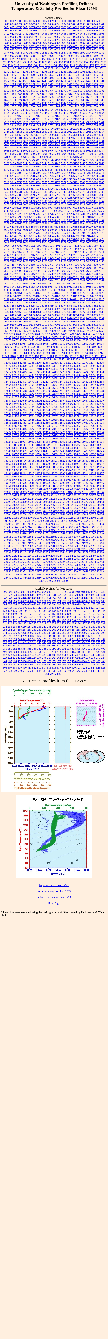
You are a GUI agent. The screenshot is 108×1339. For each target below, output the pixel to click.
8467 (51, 312)
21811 (7, 536)
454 (59, 658)
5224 (57, 175)
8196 (89, 296)
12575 (54, 387)
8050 (19, 286)
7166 (13, 251)
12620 (100, 391)
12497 (46, 384)
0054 (25, 27)
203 (69, 620)
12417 (38, 372)
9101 (32, 321)
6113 (6, 210)
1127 (10, 62)
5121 (6, 160)
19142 (69, 470)
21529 (30, 530)
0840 (25, 49)
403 (15, 651)
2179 (38, 119)
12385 (69, 365)
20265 (69, 498)
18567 (23, 454)
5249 (13, 182)
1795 (6, 112)
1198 (19, 68)
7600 (51, 270)
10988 (54, 343)
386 (34, 648)
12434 (38, 375)
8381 (89, 305)
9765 (43, 334)
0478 (82, 33)
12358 (76, 359)
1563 (82, 87)
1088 (89, 55)
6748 (6, 232)
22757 (38, 565)
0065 (95, 27)
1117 (54, 58)
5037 (38, 144)
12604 (77, 387)
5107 (32, 157)
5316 (25, 188)
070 (39, 601)
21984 (100, 542)
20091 (46, 492)
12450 (92, 375)
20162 (77, 495)
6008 (38, 204)
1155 (91, 62)
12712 (84, 403)
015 (78, 591)
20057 (100, 489)
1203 (50, 68)
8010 (82, 283)
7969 (44, 283)
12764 (15, 413)
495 (54, 664)
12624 (30, 394)
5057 (44, 147)
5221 (38, 175)
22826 (92, 565)
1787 (70, 109)
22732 (77, 561)
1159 (10, 65)
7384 (101, 258)
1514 (63, 84)
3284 (76, 134)
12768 (30, 413)
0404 (51, 30)
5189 (76, 169)
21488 (69, 527)
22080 (69, 546)
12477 (46, 381)
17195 (61, 425)
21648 (69, 530)
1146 (35, 62)
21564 (54, 530)
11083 (15, 353)
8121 (19, 289)
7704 (13, 280)
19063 (46, 466)
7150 (25, 248)
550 (56, 673)
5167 (44, 166)
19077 (92, 466)
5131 (63, 160)
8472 (63, 312)
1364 (6, 81)
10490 (46, 340)
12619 (92, 391)
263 (54, 629)
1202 (44, 68)
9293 (25, 324)
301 (34, 636)
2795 (44, 128)
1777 (6, 109)
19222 (38, 473)
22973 (38, 571)
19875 (54, 485)
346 (44, 642)
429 (39, 655)
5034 (19, 144)
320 (20, 639)
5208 (63, 172)
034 (69, 594)
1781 (32, 109)
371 (64, 645)
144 (93, 610)
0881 (44, 52)
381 (10, 648)
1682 (57, 100)
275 (10, 632)
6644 (76, 229)
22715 (38, 561)
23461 (100, 574)
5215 (6, 175)
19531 (54, 479)
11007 (46, 346)
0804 (95, 43)
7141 (13, 248)
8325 (32, 305)
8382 (95, 305)
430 (44, 655)
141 (78, 610)
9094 (6, 321)
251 (98, 626)
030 (49, 594)
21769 (61, 533)
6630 (95, 226)
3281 (57, 134)
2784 (82, 125)
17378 (69, 429)
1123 (91, 58)
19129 (53, 470)
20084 (38, 492)
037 (83, 594)
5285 (101, 182)
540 (69, 670)
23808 (77, 577)
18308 (23, 448)
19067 (69, 466)
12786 (46, 416)
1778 (13, 109)
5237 (38, 179)
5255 (44, 182)
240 (44, 626)
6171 (38, 210)
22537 (23, 558)
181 (64, 617)
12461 (77, 378)
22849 (23, 568)
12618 (84, 391)
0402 (44, 30)
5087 (19, 153)
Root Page (54, 903)
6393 (76, 223)
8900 (44, 318)
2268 (6, 122)
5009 (70, 138)
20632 (46, 511)
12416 (30, 372)
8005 (63, 283)
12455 (30, 378)
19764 (15, 485)
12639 (46, 397)
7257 (101, 255)
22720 (46, 561)
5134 (82, 160)
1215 (69, 68)
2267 (101, 119)
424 (15, 655)
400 (103, 648)
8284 (13, 305)
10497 (69, 340)
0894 (89, 52)
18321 (38, 448)
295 (5, 636)
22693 (23, 561)
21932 (30, 542)
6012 (57, 204)
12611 (30, 391)
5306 (76, 185)
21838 (61, 536)
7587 (95, 267)
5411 (25, 198)
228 (88, 623)
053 (59, 598)
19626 (23, 482)
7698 (95, 277)
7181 (32, 251)
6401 (6, 226)
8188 (57, 296)
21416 (84, 523)
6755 (51, 232)
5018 (25, 141)
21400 (77, 523)
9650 (89, 327)
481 (88, 661)
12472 (15, 381)
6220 (76, 210)
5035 (25, 144)
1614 (44, 93)
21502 (7, 530)
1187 (103, 65)
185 (83, 617)
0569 (82, 36)
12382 (46, 365)
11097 (99, 353)
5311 (6, 188)
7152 (38, 248)
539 (64, 670)
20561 (7, 508)
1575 (57, 90)
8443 (101, 308)
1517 (82, 84)
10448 (38, 337)
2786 (95, 125)
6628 (82, 226)
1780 (25, 109)
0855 (70, 49)
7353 (70, 258)
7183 (44, 251)
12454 (23, 378)
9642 (70, 327)
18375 (100, 448)
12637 (30, 397)
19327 (100, 473)
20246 (54, 498)
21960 (61, 542)
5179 (19, 169)
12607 (100, 387)
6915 (95, 236)
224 (69, 623)
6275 (44, 213)
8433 (89, 308)
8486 (19, 315)
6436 (19, 226)
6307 (70, 217)
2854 (51, 131)
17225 (69, 425)
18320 (30, 448)
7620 (51, 274)
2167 (70, 115)
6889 (76, 236)
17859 (15, 438)
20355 (61, 501)
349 (59, 642)
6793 (76, 232)
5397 (70, 194)
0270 (32, 30)
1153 (79, 62)
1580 (89, 90)
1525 (25, 87)
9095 (13, 321)
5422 (95, 198)
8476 (76, 312)
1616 (57, 93)
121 (83, 607)
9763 (31, 334)
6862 (95, 232)
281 (39, 632)
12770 (46, 413)
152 (29, 613)
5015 (6, 141)
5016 (13, 141)
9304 (70, 324)
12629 (69, 394)
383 (20, 648)
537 (54, 670)
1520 (101, 84)
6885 (57, 236)
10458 (69, 337)
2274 (44, 122)
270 (88, 629)
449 (34, 658)
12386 (77, 365)
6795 (89, 232)
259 (34, 629)
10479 (23, 340)
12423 (77, 372)
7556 (95, 264)
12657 (84, 400)
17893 (30, 438)
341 (20, 642)
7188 (76, 251)
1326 (63, 74)
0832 (82, 46)
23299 (46, 574)
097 (69, 604)
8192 (70, 296)
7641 (76, 274)
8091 (95, 286)
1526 (32, 87)
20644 (61, 511)
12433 (30, 375)
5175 (95, 166)
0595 (57, 39)
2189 (82, 119)
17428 (15, 432)
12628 (61, 394)
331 (74, 639)
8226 (32, 302)
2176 (25, 119)
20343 (46, 501)
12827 (61, 419)
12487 (15, 384)
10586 (92, 340)
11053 (15, 349)
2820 (32, 131)
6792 (70, 232)
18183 (53, 444)
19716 (69, 482)
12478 (54, 381)
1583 (6, 93)
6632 (6, 229)
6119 (25, 210)
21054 (77, 517)
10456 (61, 337)
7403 (32, 261)
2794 (38, 128)
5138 (6, 163)
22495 (77, 555)
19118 (38, 470)
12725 (38, 406)
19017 (100, 463)
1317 (19, 74)
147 (5, 613)
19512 (46, 479)
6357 (101, 220)
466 (15, 661)
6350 (63, 220)
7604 (70, 270)
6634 (19, 229)
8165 (57, 293)
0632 (63, 39)
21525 (23, 530)
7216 (32, 255)
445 (15, 658)
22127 (15, 549)
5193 (101, 169)
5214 (101, 172)
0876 (19, 52)
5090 (38, 153)
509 (20, 667)
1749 (63, 103)
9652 (95, 327)
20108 (69, 492)
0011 (63, 21)
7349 (57, 258)
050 (44, 598)
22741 (92, 561)
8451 (25, 312)
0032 (63, 24)
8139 (76, 289)
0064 (89, 27)
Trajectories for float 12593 (54, 885)
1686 (82, 100)
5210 (76, 172)
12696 (23, 403)
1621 (82, 93)
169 (5, 617)
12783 (23, 416)
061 (98, 598)
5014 (101, 138)
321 (24, 639)
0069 (19, 30)
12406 (61, 368)
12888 (54, 422)
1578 (76, 90)
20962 (23, 517)
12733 (77, 406)
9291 (19, 324)
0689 (63, 43)
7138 (95, 245)
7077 (51, 242)
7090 (26, 245)
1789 (82, 109)
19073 (84, 466)
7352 (63, 258)
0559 (44, 36)
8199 (6, 299)
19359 (38, 476)
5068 (6, 150)
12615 (61, 391)
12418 (46, 372)
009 (49, 591)
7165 (6, 251)
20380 (92, 501)
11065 (69, 349)
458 (78, 658)
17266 (84, 425)
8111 (6, 289)
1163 (35, 65)
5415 (51, 198)
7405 (38, 261)
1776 (101, 106)
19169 (84, 470)
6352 (70, 220)
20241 (46, 498)
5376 (70, 191)
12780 (100, 413)
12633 (100, 394)
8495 (32, 315)
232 (5, 626)
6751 (25, 232)
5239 (51, 179)
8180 (25, 296)
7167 (19, 251)
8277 (95, 302)
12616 (69, 391)
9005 (51, 318)
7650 (101, 274)
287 (69, 632)
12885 (38, 422)
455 (64, 658)
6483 (25, 226)
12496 (38, 384)
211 (5, 623)
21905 (7, 542)
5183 (44, 169)
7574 (57, 267)
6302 (38, 217)
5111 (51, 157)
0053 (19, 27)
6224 (95, 210)
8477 (82, 312)
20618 (100, 508)
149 (15, 613)
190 (5, 620)
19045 (23, 466)
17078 (100, 422)
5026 (70, 141)
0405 (57, 30)
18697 (23, 457)
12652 (46, 400)
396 (83, 648)
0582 (6, 39)
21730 (38, 533)
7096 (45, 245)
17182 (54, 425)
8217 (13, 302)
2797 (57, 128)
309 (74, 636)
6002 (25, 204)
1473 (95, 81)
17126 (7, 425)
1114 (36, 58)
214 (20, 623)
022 (10, 594)
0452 (25, 33)
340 (15, 642)
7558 (6, 267)
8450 (19, 312)
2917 (101, 131)
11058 (46, 349)
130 (24, 610)
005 (29, 591)
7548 (70, 264)
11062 (53, 349)
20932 (7, 517)
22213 (84, 549)
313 (93, 636)
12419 (54, 372)
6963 (63, 239)
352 (74, 642)
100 (83, 604)
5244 (82, 179)
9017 (63, 318)
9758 (5, 334)
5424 (6, 201)
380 (5, 648)
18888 (30, 463)
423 (10, 655)
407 (34, 651)
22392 (23, 555)
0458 (63, 33)
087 (20, 604)
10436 (101, 334)
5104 (13, 157)
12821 (15, 419)
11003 (38, 346)
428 (34, 655)
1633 (38, 96)
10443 (30, 337)
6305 (57, 217)
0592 (38, 39)
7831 (57, 280)
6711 (82, 229)
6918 (13, 239)
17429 (23, 432)
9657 (6, 330)
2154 (95, 112)
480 (83, 661)
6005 (32, 204)
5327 (95, 188)
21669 (92, 530)
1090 (101, 55)
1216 (76, 68)
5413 (38, 198)
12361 (91, 359)
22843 (15, 568)
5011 (82, 138)
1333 (82, 74)
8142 (82, 289)
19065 (54, 466)
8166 (63, 293)
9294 (32, 324)
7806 (44, 280)
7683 (82, 277)
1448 (44, 81)
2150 (70, 112)
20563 (15, 508)
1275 (25, 71)
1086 (76, 55)
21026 (69, 517)
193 (20, 620)
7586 (89, 267)
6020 (76, 204)
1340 (25, 77)
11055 (31, 349)
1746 (44, 103)
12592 (61, 387)
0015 (89, 21)
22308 (100, 552)
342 (24, 642)
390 (54, 648)
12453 (15, 378)
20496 (30, 504)
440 (93, 655)
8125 (32, 289)
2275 (51, 122)
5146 (57, 163)
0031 (57, 24)
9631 (44, 327)
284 (54, 632)
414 (69, 651)
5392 (51, 194)
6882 (38, 236)
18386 (7, 451)
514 (44, 667)
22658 (7, 561)
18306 (15, 448)
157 (54, 613)
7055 (13, 242)
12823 (30, 419)
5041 (63, 144)
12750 (61, 410)
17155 (30, 425)
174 (29, 617)
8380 (82, 305)
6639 (44, 229)
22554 (38, 558)
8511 (69, 315)
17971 (69, 438)
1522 (13, 87)
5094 (63, 153)
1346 (57, 77)
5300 (38, 185)
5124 (25, 160)
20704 (7, 514)
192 (15, 620)
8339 (38, 305)
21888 (69, 539)
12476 (38, 381)
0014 (82, 21)
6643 (70, 229)
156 (49, 613)
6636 (25, 229)
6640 (51, 229)
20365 (77, 501)
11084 (23, 353)
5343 (51, 191)
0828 (57, 46)
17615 (54, 435)
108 (20, 607)
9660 (19, 330)
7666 (44, 277)
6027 (19, 207)
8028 (101, 283)
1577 (70, 90)
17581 (30, 435)
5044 (70, 144)
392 (64, 648)
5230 (95, 175)
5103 (7, 157)
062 (103, 598)
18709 (30, 457)
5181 (32, 169)
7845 (76, 280)
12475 (30, 381)
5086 (13, 153)
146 (103, 610)
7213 (13, 255)
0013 (76, 21)
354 (83, 642)
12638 (38, 397)
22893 (46, 568)
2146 (44, 112)
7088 (13, 245)
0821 (25, 46)
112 (39, 607)
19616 (15, 482)
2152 (82, 112)
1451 (63, 81)
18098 (100, 441)
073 (54, 601)
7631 (63, 274)
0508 (13, 36)
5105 (20, 157)
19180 (100, 470)
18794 (15, 460)
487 (15, 664)
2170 (89, 115)
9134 (44, 321)
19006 (84, 463)
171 (15, 617)
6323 (101, 217)
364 (29, 645)
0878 (32, 52)
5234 (19, 179)
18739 (61, 457)
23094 (15, 574)
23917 (84, 577)
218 (39, 623)
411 (54, 651)
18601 (46, 454)
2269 (13, 122)
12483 (92, 381)
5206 (51, 172)
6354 (82, 220)
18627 (61, 454)
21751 (46, 533)
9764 (37, 334)
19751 (7, 485)
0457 (57, 33)
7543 (51, 264)
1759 (25, 106)
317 (5, 639)
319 (15, 639)
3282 (63, 134)
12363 (7, 362)
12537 (54, 384)
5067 (101, 147)
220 (49, 623)
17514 (84, 432)
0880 (38, 52)
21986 (7, 546)
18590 (30, 454)
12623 (23, 394)
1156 (97, 62)
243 (59, 626)
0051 (6, 27)
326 (49, 639)
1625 (6, 96)
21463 (30, 527)
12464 (92, 378)
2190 (89, 119)
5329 (6, 191)
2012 (19, 112)
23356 (69, 574)
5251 (25, 182)
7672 (63, 277)
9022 (76, 318)
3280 (51, 134)
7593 (6, 270)
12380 (30, 365)
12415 (23, 372)
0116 (25, 30)
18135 (30, 444)
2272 (32, 122)
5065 (89, 147)
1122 (84, 58)
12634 (7, 397)
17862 (23, 438)
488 (20, 664)
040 (98, 594)
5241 (63, 179)
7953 (25, 283)
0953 (101, 52)
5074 (38, 150)
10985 (30, 343)
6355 (89, 220)
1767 (76, 106)
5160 (101, 163)
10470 (7, 340)
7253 (89, 255)
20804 (30, 514)
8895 (19, 318)
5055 (32, 147)
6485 (38, 226)
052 (54, 598)
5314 (13, 188)
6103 (101, 207)
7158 (76, 248)
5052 (19, 147)
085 (10, 604)
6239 (32, 213)
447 (24, 658)
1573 (44, 90)
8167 (70, 293)
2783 (76, 125)
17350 (61, 429)
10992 (84, 343)
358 (103, 642)
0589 (25, 39)
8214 (95, 299)
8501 (57, 315)
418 (88, 651)
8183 (38, 296)
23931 (92, 577)
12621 (7, 394)
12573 (46, 387)
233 (10, 626)
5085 (6, 153)
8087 (82, 286)
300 (29, 636)
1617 (63, 93)
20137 (38, 495)
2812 (82, 128)
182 (69, 617)
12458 (54, 378)
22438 (38, 555)
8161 (32, 293)
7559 (13, 267)
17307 (7, 429)
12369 (54, 362)
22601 (77, 558)
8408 (76, 308)
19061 (38, 466)
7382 (95, 258)
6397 (95, 223)
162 (78, 613)
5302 (51, 185)
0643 (95, 39)
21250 (53, 520)
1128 (16, 62)
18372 (92, 448)
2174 (13, 119)
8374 (63, 305)
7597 (32, 270)
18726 (46, 457)
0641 (82, 39)
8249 (63, 302)
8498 (44, 315)
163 (83, 613)
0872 (95, 49)
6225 (101, 210)
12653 (54, 400)
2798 (63, 128)
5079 (70, 150)
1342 (38, 77)
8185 (51, 296)
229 (93, 623)
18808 (30, 460)
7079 (63, 242)
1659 (70, 96)
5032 (6, 144)
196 (34, 620)
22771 (54, 565)
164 (88, 613)
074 (59, 601)
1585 (19, 93)
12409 (84, 368)
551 (61, 673)
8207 (51, 299)
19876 (61, 485)
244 (64, 626)
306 (59, 636)
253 (5, 629)
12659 (100, 400)
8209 (63, 299)
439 (88, 655)
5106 (26, 157)
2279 (76, 122)
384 (24, 648)
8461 (38, 312)
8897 (25, 318)
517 (59, 667)
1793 (101, 109)
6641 (57, 229)
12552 (23, 387)
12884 (30, 422)
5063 (76, 147)
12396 (15, 368)
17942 (61, 438)
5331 (19, 191)
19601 (92, 479)
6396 (89, 223)
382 (15, 648)
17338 (46, 429)
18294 (100, 444)
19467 (30, 479)
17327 (30, 429)
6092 (38, 207)
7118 (82, 245)
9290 (13, 324)
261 (44, 629)
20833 (46, 514)
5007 (57, 138)
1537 (63, 87)
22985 (54, 571)
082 (98, 601)
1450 (57, 81)
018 (93, 591)
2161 (32, 115)
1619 (76, 93)
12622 (15, 394)
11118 (23, 359)
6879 (25, 236)
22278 (77, 552)
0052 (13, 27)
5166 (38, 166)
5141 (25, 163)
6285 (6, 217)
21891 (84, 539)
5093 (57, 153)
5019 (32, 141)
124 (98, 607)
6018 (63, 204)
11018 (84, 346)
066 (20, 601)
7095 (38, 245)
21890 (77, 539)
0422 (6, 33)
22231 (7, 552)
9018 (70, 318)
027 (34, 594)
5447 (70, 201)
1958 (13, 112)
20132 (7, 495)
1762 (44, 106)
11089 (46, 353)
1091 (4, 58)
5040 (57, 144)
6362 (32, 223)
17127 (15, 425)
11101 (28, 356)
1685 (76, 100)
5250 (19, 182)
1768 (82, 106)
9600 (25, 327)
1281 (63, 71)
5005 (44, 138)
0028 (38, 24)
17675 (69, 435)
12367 (38, 362)
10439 (15, 337)
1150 (60, 62)
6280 (76, 213)
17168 (38, 425)
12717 (7, 406)
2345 (25, 125)
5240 (57, 179)
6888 (70, 236)
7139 (101, 245)
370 (59, 645)
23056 (92, 571)
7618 (38, 274)
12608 (7, 391)
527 (5, 670)
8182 (32, 296)
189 (103, 617)
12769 (38, 413)
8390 (19, 308)
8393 (38, 308)
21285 (76, 520)
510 (24, 667)
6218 (63, 210)
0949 (95, 52)
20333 (30, 501)
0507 (6, 36)
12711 (77, 403)
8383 (101, 305)
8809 (95, 315)
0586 (19, 39)
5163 (19, 166)
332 (78, 639)
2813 (89, 128)
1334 (89, 74)
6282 (89, 213)
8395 (51, 308)
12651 (38, 400)
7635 (70, 274)
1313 (95, 71)
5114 (69, 157)
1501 (101, 81)
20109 (77, 492)
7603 (63, 270)
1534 (44, 87)
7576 (63, 267)
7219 (38, 255)
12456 (38, 378)
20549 (100, 504)
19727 (84, 482)
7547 (63, 264)
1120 (72, 58)
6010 (44, 204)
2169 (82, 115)
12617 (77, 391)
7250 (70, 255)
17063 (84, 422)
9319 (19, 327)
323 (34, 639)
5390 (38, 194)
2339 (89, 122)
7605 (76, 270)
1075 (44, 55)
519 (69, 667)
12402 (46, 368)
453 (54, 658)
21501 (100, 527)
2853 (44, 131)
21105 (92, 517)
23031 (69, 571)
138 (64, 610)
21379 (61, 523)
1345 (51, 77)
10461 (84, 337)
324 (39, 639)
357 (98, 642)
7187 (70, 251)
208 (93, 620)
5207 (57, 172)
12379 (23, 365)
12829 (77, 419)
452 (49, 658)
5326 (89, 188)
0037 (89, 24)
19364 (46, 476)
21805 (92, 533)
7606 (82, 270)
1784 (51, 109)
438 (83, 655)
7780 (25, 280)
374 (78, 645)
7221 (51, 255)
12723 (23, 406)
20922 (92, 514)
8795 (89, 315)
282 (44, 632)
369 (54, 645)
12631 (84, 394)
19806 (23, 485)
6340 (57, 220)
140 (74, 610)
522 (83, 667)
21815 (15, 536)
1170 (79, 65)
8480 (89, 312)
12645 (92, 397)
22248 (38, 552)
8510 (63, 315)
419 (93, 651)
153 (34, 613)
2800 (76, 128)
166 (98, 613)
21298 (7, 523)
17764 (100, 435)
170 (10, 617)
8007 (70, 283)
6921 (32, 239)
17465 (46, 432)
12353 (68, 359)
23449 (92, 574)
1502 (6, 84)
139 (69, 610)
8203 (25, 299)
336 (98, 639)
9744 (63, 330)
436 (74, 655)
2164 (51, 115)
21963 (69, 542)
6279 (70, 213)
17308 (15, 429)
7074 (44, 242)
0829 (63, 46)
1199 (25, 68)
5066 (95, 147)
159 (64, 613)
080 (88, 601)
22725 (69, 561)
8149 (13, 293)
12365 (23, 362)
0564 (51, 36)
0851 (44, 49)
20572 (23, 508)
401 (5, 651)
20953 (15, 517)
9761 (18, 334)
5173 (82, 166)
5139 (13, 163)
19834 (30, 485)
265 (64, 629)
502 (88, 664)
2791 (25, 128)
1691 (6, 103)
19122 (46, 470)
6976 (101, 239)
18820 (46, 460)
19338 (7, 476)
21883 (61, 539)
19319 (92, 473)
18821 (54, 460)
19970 (100, 485)
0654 (51, 43)
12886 (46, 422)
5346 (63, 191)
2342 (6, 125)
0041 (101, 24)
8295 (19, 305)
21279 (69, 520)
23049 (84, 571)
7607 (89, 270)
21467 (38, 527)
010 (54, 591)
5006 (51, 138)
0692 (82, 43)
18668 (100, 454)
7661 (25, 277)
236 (24, 626)
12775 (69, 413)
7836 (63, 280)
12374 (92, 362)
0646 (13, 43)
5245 (89, 179)
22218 (92, 549)
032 (59, 594)
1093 (17, 58)
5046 (82, 144)
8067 (51, 286)
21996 (15, 546)
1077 (57, 55)
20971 (38, 517)
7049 (6, 242)
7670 (57, 277)
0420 (95, 30)
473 (49, 661)
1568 (13, 90)
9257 (63, 321)
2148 (57, 112)
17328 (38, 429)
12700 (30, 403)
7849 (82, 280)
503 (93, 664)
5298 (25, 185)
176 (39, 617)
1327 (70, 74)
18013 (92, 438)
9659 (13, 330)
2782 (70, 125)
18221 (61, 444)
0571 (95, 36)
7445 (89, 261)
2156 (6, 115)
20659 (69, 511)
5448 (76, 201)
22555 (46, 558)
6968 (76, 239)
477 (69, 661)
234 (15, 626)
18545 (100, 451)
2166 (63, 115)
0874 (6, 52)
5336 (44, 191)
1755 (101, 103)
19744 (92, 482)
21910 (15, 542)
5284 (95, 182)
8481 (95, 312)
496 (59, 664)
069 (34, 601)
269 (83, 629)
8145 (101, 289)
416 (78, 651)
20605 (92, 508)
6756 (57, 232)
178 (49, 617)
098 (74, 604)
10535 (84, 340)
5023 (51, 141)
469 (29, 661)
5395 (57, 194)
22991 (61, 571)
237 (29, 626)
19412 (92, 476)
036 (78, 594)
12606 (92, 387)
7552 (82, 264)
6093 (44, 207)
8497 (38, 315)
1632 (32, 96)
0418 (82, 30)
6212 (57, 210)
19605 (100, 479)
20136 (30, 495)
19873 (46, 485)
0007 (44, 21)
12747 (38, 410)
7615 (32, 274)
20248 (61, 498)
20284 (100, 498)
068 (29, 601)
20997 (61, 517)
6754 (44, 232)
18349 (69, 448)
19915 (77, 485)
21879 (46, 539)
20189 (7, 498)
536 (49, 670)
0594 (51, 39)
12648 (15, 400)
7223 (63, 255)
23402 (84, 574)
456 (69, 658)
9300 (44, 324)
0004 (25, 21)
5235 (25, 179)
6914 (89, 236)
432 (54, 655)
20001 (38, 489)
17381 (77, 429)
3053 (6, 134)
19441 (7, 479)
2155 (101, 112)
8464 (44, 312)
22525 (15, 558)
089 (29, 604)
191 (10, 620)
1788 (76, 109)
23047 (77, 571)
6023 (95, 204)
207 (88, 620)
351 (69, 642)
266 (69, 629)
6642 (63, 229)
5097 (76, 153)
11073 (84, 349)
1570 (25, 90)
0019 (6, 24)
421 (103, 651)
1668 (82, 96)
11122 (38, 359)
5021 (44, 141)
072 (49, 601)
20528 (61, 504)
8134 (63, 289)
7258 (6, 258)
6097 (70, 207)
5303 (57, 185)
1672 (6, 100)
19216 (30, 473)
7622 (57, 274)
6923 (44, 239)
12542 (77, 384)
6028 (25, 207)
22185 (46, 549)
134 (44, 610)
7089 (19, 245)
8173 (89, 293)
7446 (95, 261)
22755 (30, 565)
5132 (70, 160)
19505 (38, 479)
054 (64, 598)
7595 (19, 270)
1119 (66, 58)
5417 (63, 198)
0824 (44, 46)
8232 (38, 302)
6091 (32, 207)
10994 (92, 343)
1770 (95, 106)
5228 (82, 175)
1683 (63, 100)
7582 (76, 267)
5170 (63, 166)
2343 (13, 125)
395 (78, 648)
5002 (25, 138)
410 (49, 651)
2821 (38, 131)
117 (64, 607)
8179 (19, 296)
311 (83, 636)
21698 (23, 533)
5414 (44, 198)
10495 (61, 340)
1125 (103, 58)
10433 (78, 334)
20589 (54, 508)
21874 (30, 539)
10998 (23, 346)
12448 (77, 375)
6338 (44, 220)
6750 (19, 232)
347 (49, 642)
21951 (54, 542)
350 (64, 642)
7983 (51, 283)
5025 (63, 141)
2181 (51, 119)
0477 (76, 33)
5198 (32, 172)
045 (20, 598)
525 (98, 667)
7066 (25, 242)
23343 (61, 574)
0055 (32, 27)
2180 (44, 119)
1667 (76, 96)
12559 (38, 387)
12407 (69, 368)
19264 (46, 473)
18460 (61, 451)
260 (39, 629)
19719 (77, 482)
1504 (19, 84)
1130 (29, 62)
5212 (89, 172)
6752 (32, 232)
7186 (63, 251)
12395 (7, 368)
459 (83, 658)
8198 (101, 296)
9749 (70, 330)
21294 (100, 520)
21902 (100, 539)
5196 (19, 172)
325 (44, 639)
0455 (44, 33)
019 (98, 591)
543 (83, 670)
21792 (77, 533)
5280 (70, 182)
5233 (13, 179)
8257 (89, 302)
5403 (6, 198)
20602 (77, 508)
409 (44, 651)
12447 (69, 375)
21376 (54, 523)
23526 (15, 577)
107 (15, 607)
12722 (15, 406)
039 (93, 594)
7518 (32, 264)
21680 (15, 533)
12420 (61, 372)
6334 (19, 220)
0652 (44, 43)
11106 (65, 356)
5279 (63, 182)
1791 (95, 109)
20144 (54, 495)
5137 (101, 160)
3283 (70, 134)
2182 (57, 119)
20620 (15, 511)
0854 (63, 49)
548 (47, 673)
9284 (6, 324)
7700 (6, 280)
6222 (82, 210)
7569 (44, 267)
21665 (84, 530)
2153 (89, 112)
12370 (61, 362)
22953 (92, 568)
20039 (61, 489)
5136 (95, 160)
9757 (101, 330)
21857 (100, 536)
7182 (38, 251)
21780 (69, 533)
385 (29, 648)
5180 (25, 169)
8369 (51, 305)
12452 (7, 378)
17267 (92, 425)
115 (54, 607)
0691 (76, 43)
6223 (88, 210)
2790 (19, 128)
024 (20, 594)
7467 (6, 264)
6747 (101, 229)
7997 (57, 283)
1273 (13, 71)
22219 (100, 549)
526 (103, 667)
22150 (23, 549)
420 (98, 651)
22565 (54, 558)
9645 (76, 327)
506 (5, 667)
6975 (95, 239)
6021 (82, 204)
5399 (82, 194)
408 (39, 651)
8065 (38, 286)
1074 (38, 55)
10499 (77, 340)
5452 (101, 201)
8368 (44, 305)
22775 (61, 565)
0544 (38, 36)
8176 (6, 296)
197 (39, 620)
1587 (32, 93)
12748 (46, 410)
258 (29, 629)
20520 (38, 504)
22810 (84, 565)
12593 (69, 387)
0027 (32, 24)
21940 (46, 542)
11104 (50, 356)
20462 (7, 504)
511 (29, 667)
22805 (77, 565)
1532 (38, 87)
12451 (100, 375)
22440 (46, 555)
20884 (69, 514)
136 (54, 610)
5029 (89, 141)
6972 (89, 239)
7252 (82, 255)
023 (15, 594)
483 (98, 661)
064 (10, 601)
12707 (54, 403)
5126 (38, 160)
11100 (20, 356)
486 (10, 664)
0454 (38, 33)
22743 (100, 561)
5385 (13, 194)
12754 (84, 410)
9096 (19, 321)
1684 (70, 100)
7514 (25, 264)
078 (78, 601)
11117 (15, 359)
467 (20, 661)
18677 (7, 457)
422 (5, 655)
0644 (101, 39)
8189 (63, 296)
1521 (6, 87)
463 (103, 658)
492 (39, 664)
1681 (51, 100)
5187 (63, 169)
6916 (101, 236)
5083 (95, 150)
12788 (61, 416)
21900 (92, 539)
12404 (54, 368)
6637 (32, 229)
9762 (24, 334)
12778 (84, 413)
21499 (92, 527)
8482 (101, 312)
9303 (63, 324)
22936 (84, 568)
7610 (101, 270)
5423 (101, 198)
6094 (51, 207)
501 (83, 664)
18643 (77, 454)
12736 (92, 406)
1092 (11, 58)
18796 (23, 460)
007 (39, 591)
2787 (101, 125)
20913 (84, 514)
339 (10, 642)
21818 (23, 536)
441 (98, 655)
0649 (25, 43)
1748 (57, 103)
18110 (15, 444)
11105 (58, 356)
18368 (84, 448)
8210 (70, 299)
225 (74, 623)
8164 (51, 293)
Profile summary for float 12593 (54, 891)
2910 (57, 131)
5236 (32, 179)
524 (93, 667)
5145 (51, 163)
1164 (41, 65)
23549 (23, 577)
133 (39, 610)
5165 (32, 166)
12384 (61, 365)
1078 (63, 55)
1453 (76, 81)
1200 (32, 68)
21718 (30, 533)
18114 (23, 444)
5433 (32, 201)
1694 (25, 103)
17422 (7, 432)
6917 (6, 239)
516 (54, 667)
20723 (15, 514)
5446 (63, 201)
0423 (13, 33)
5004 (38, 138)
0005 (32, 21)
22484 (69, 555)
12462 (84, 378)
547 (103, 670)
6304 (51, 217)
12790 (69, 416)
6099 (82, 207)
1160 (16, 65)
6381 (44, 223)
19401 (77, 476)
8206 (44, 299)
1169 (72, 65)
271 (93, 629)
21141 (15, 520)
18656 (92, 454)
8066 (44, 286)
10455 (54, 337)
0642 (89, 39)
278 (24, 632)
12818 (92, 416)
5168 (51, 166)
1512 (51, 84)
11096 (92, 353)
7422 (63, 261)
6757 (63, 232)
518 (64, 667)
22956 (100, 568)
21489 (77, 527)
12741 (7, 410)
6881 (32, 236)
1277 (38, 71)
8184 (44, 296)
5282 (82, 182)
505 (103, 664)
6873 (6, 236)
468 (24, 661)
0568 (76, 36)
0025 (25, 24)
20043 (77, 489)
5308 (89, 185)
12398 (23, 368)
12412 (7, 372)
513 (39, 667)
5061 (63, 147)
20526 (46, 504)
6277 (57, 213)
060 (93, 598)
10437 (7, 337)
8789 (82, 315)
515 (49, 667)
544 (88, 670)
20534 (77, 504)
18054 (38, 441)
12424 (84, 372)
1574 (51, 90)
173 (24, 617)
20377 (84, 501)
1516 (76, 84)
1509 (32, 84)
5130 (57, 160)
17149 (23, 425)
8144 (95, 289)
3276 (25, 134)
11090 (53, 353)
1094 (23, 58)
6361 (25, 223)
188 (98, 617)
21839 (69, 536)
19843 (38, 485)
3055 (19, 134)
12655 (69, 400)
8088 (89, 286)
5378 (82, 191)
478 (74, 661)
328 (59, 639)
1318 (25, 74)
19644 (38, 482)
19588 (77, 479)
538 (59, 670)
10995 (100, 343)
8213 (89, 299)
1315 (6, 74)
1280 (57, 71)
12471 (7, 381)
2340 (95, 122)
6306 (63, 217)
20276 (92, 498)
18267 (84, 444)
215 (24, 623)
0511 (32, 36)
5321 (57, 188)
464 (5, 661)
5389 (32, 194)
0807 (6, 46)
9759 (12, 334)
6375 (38, 223)
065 (15, 601)
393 (69, 648)
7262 (25, 258)
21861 (7, 539)
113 (44, 607)
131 (29, 610)
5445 (57, 201)
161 (74, 613)
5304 (63, 185)
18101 (7, 444)
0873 (101, 49)
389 (49, 648)
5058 (51, 147)
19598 (84, 479)
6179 (50, 210)
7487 (13, 264)
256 (20, 629)
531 (24, 670)
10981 (100, 340)
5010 (76, 138)
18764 (92, 457)
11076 (99, 349)
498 (69, 664)
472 (44, 661)
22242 (23, 552)
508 (15, 667)
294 (103, 632)
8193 (76, 296)
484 (103, 661)
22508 (100, 555)
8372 (57, 305)
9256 (57, 321)
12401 (38, 368)
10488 (38, 340)
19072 (77, 466)
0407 (70, 30)
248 (83, 626)
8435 (95, 308)
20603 (84, 508)
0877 (25, 52)
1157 (103, 62)
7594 (13, 270)
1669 (89, 96)
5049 (101, 144)
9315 (6, 327)
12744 (23, 410)
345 (39, 642)
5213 (95, 172)
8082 (70, 286)
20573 (30, 508)
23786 (69, 577)
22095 (92, 546)
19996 (30, 489)
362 (20, 645)
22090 (84, 546)
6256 (38, 213)
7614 (25, 274)
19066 (61, 466)
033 (64, 594)
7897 (6, 283)
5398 (76, 194)
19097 (15, 470)
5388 (25, 194)
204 (74, 620)
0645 (6, 43)
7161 (95, 248)
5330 (13, 191)
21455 (23, 527)
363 (24, 645)
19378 (54, 476)
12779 (92, 413)
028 (39, 594)
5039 (51, 144)
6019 (70, 204)
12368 (46, 362)
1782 (38, 109)
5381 (95, 191)
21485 (61, 527)
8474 (70, 312)
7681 (76, 277)
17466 (54, 432)
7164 (101, 248)
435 (69, 655)
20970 (31, 517)
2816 (6, 131)
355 (88, 642)
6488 (51, 226)
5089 (32, 153)
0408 (76, 30)
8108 (101, 286)
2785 (89, 125)
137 (59, 610)
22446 (54, 555)
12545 (92, 384)
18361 (77, 448)
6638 (38, 229)
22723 (54, 561)
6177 (44, 210)
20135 (23, 495)
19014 (92, 463)
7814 (51, 280)
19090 (7, 470)
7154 (51, 248)
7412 (51, 261)
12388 (84, 365)
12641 (61, 397)
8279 (101, 302)
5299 (32, 185)
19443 (15, 479)
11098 (5, 356)
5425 (13, 201)
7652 (6, 277)
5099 (82, 153)
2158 (19, 115)
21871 (23, 539)
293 (98, 632)
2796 (51, 128)
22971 (23, 571)
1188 (6, 68)
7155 (57, 248)
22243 (30, 552)
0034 (76, 24)
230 (98, 623)
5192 (95, 169)
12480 (69, 381)
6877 (19, 236)
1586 (25, 93)
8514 (76, 315)
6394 (82, 223)
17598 (38, 435)
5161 (6, 166)
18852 (92, 460)
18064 (46, 441)
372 (69, 645)
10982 (7, 343)
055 (69, 598)
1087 (82, 55)
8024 (95, 283)
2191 (95, 119)
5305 (70, 185)
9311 (88, 324)
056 (74, 598)
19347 (23, 476)
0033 (70, 24)
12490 (23, 384)
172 (20, 617)
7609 (95, 270)
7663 (32, 277)
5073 (32, 150)
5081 (82, 150)
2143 (25, 112)
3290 (13, 138)
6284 (101, 213)
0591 (32, 39)
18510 (92, 451)
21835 (54, 536)
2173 (6, 119)
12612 (38, 391)
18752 (69, 457)
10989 (61, 343)
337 (103, 639)
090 (34, 604)
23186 (38, 574)
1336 (101, 74)
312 (88, 636)
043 (10, 598)
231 (103, 623)
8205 (38, 299)
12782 (15, 416)
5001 (19, 138)
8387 (13, 308)
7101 (51, 245)
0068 (13, 30)
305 (54, 636)
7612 (13, 274)
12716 (100, 403)
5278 (57, 182)
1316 (13, 74)
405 (24, 651)
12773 (54, 413)
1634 (44, 96)
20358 (69, 501)
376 (88, 645)
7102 (57, 245)
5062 (70, 147)
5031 (101, 141)
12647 (7, 400)
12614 (54, 391)
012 (64, 591)
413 (64, 651)
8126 (38, 289)
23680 (54, 577)
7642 (82, 274)
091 (39, 604)
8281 (6, 305)
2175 (19, 119)
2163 (44, 115)
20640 (54, 511)
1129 (23, 62)
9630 (38, 327)
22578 (61, 558)
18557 (15, 454)
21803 (84, 533)
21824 (30, 536)
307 (64, 636)
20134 (15, 495)
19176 (92, 470)
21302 (15, 523)
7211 (101, 251)
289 (78, 632)
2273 (38, 122)
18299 (7, 448)
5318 (38, 188)
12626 (46, 394)
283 (49, 632)
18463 (69, 451)
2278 (70, 122)
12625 (38, 394)
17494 (77, 432)
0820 (19, 46)
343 (29, 642)
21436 (7, 527)
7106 (63, 245)
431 (49, 655)
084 (5, 604)
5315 (19, 188)
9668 (38, 330)
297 (15, 636)
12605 (84, 387)
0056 (38, 27)
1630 (19, 96)
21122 (7, 520)
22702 (30, 561)
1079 (70, 55)
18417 (38, 451)
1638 (63, 96)
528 (10, 670)
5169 (57, 166)
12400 (30, 368)
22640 (92, 558)
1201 (38, 68)
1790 (89, 109)
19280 (54, 473)
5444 (51, 201)
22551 (30, 558)
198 (44, 620)
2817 (13, 131)
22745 (7, 565)
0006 (38, 21)
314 (98, 636)
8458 (32, 312)
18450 (54, 451)
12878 (84, 419)
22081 (77, 546)
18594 (38, 454)
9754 (89, 330)
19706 (61, 482)
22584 (69, 558)
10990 (69, 343)
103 (98, 604)
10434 (86, 334)
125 (102, 607)
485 (5, 664)
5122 (13, 160)
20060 (15, 492)
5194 (6, 172)
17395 (92, 429)
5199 (38, 172)
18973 (69, 463)
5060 (57, 147)
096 (64, 604)
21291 (92, 520)
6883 (44, 236)
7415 (57, 261)
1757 (13, 106)
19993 (23, 489)
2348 (44, 125)
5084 (101, 150)
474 (54, 661)
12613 (46, 391)
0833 (89, 46)
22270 (69, 552)
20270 (77, 498)
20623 (23, 511)
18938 (61, 463)
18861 (100, 460)
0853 (57, 49)
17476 (69, 432)
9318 (13, 327)
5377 (76, 191)
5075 (44, 150)
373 (74, 645)
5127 (44, 160)
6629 (89, 226)
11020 (99, 346)
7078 (57, 242)
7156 (63, 248)
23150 (30, 574)
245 (69, 626)
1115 (42, 58)
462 (98, 658)
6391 (63, 223)
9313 (101, 324)
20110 (85, 492)
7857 (95, 280)
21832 (46, 536)
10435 (93, 334)
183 (74, 617)
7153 (44, 248)
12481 (77, 381)
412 (59, 651)
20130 (100, 492)
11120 (30, 359)
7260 (13, 258)
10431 (70, 334)
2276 (57, 122)
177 (44, 617)
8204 (32, 299)
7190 (89, 251)
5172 (76, 166)
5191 (89, 169)
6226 (6, 213)
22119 (7, 549)
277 (20, 632)
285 (59, 632)
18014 (100, 438)
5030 (95, 141)
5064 (82, 147)
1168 (66, 65)
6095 (57, 207)
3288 (101, 134)
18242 (76, 444)
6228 (19, 213)
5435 (44, 201)
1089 (95, 55)
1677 (32, 100)
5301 (44, 185)
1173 (97, 65)
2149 (63, 112)
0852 (51, 49)
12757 (100, 410)
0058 (51, 27)
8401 (63, 308)
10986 (38, 343)
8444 (6, 312)
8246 (57, 302)
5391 (44, 194)
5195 (13, 172)
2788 (6, 128)
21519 (15, 530)
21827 (38, 536)
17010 (77, 422)
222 (59, 623)
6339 (51, 220)
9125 (38, 321)
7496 (19, 264)
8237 (44, 302)
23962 (50, 580)
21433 (100, 523)
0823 (38, 46)
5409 (13, 198)
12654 (61, 400)
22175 (38, 549)
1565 (95, 87)
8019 (89, 283)
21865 (15, 539)
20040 (69, 489)
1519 (95, 84)
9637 (63, 327)
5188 (70, 169)
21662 (77, 530)
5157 (82, 163)
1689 (101, 100)
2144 (32, 112)
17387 (84, 429)
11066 (76, 349)
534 (39, 670)
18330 (54, 448)
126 (5, 610)
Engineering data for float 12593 (54, 897)
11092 (69, 353)
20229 (38, 498)
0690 (70, 43)
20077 (31, 492)
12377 (7, 365)
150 (20, 613)
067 (24, 601)
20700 (100, 511)
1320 (32, 74)
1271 (101, 68)
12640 (54, 397)
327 (54, 639)
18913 (38, 463)
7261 (19, 258)
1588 (38, 93)
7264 (38, 258)
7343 (44, 258)
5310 (101, 185)
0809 (13, 46)
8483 (6, 315)
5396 (63, 194)
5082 (89, 150)
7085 (101, 242)
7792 (38, 280)
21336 (30, 523)
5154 (63, 163)
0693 (89, 43)
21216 (46, 520)
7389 (6, 261)
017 (88, 591)
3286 (89, 134)
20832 (38, 514)
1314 (101, 71)
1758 (19, 106)
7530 (38, 264)
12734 (84, 406)
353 (78, 642)
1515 (70, 84)
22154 (30, 549)
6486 (44, 226)
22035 (30, 546)
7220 (44, 255)
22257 (54, 552)
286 (64, 632)
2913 (76, 131)
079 (83, 601)
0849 (38, 49)
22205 (69, 549)
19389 (61, 476)
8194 (82, 296)
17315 (23, 429)
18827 (69, 460)
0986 (25, 55)
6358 (6, 223)
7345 (51, 258)
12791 (77, 416)
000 (5, 591)
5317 (32, 188)
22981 (46, 571)
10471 (15, 340)
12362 (99, 359)
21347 (38, 523)
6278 (63, 213)
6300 (25, 217)
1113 (29, 58)
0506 (101, 33)
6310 (89, 217)
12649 (23, 400)
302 (39, 636)
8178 (13, 296)
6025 (6, 207)
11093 (76, 353)
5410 (19, 198)
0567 (70, 36)
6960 (57, 239)
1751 (76, 103)
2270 (19, 122)
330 (69, 639)
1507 (25, 84)
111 (35, 607)
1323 (51, 74)
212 (10, 623)
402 (10, 651)
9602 (32, 327)
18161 (38, 444)
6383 (57, 223)
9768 (56, 334)
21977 (92, 542)
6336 (32, 220)
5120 (101, 157)
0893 (82, 52)
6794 (82, 232)
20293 (7, 501)
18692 (15, 457)
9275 (101, 321)
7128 (88, 245)
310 (78, 636)
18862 (7, 463)
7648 (95, 274)
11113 (8, 359)
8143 (88, 289)
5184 (51, 169)
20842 (54, 514)
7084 (95, 242)
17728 (92, 435)
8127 (44, 289)
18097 (92, 441)
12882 (15, 422)
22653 (100, 558)
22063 (61, 546)
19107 (23, 470)
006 (34, 591)
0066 (101, 27)
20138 (46, 495)
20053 (92, 489)
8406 (70, 308)
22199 (61, 549)
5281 (76, 182)
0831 (76, 46)
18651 (84, 454)
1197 (13, 68)
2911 (63, 131)
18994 (77, 463)
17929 (54, 438)
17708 (77, 435)
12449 (84, 375)
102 (93, 604)
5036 (32, 144)
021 (5, 594)
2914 (82, 131)
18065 (54, 441)
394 (74, 648)
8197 (95, 296)
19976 (7, 489)
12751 (69, 410)
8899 (38, 318)
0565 (57, 36)
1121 (78, 58)
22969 (15, 571)
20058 (7, 492)
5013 (95, 138)
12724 (30, 406)
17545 (7, 435)
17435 (30, 432)
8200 (13, 299)
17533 (92, 432)
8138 (69, 289)
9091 (95, 318)
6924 (51, 239)
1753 (89, 103)
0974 (6, 55)
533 (34, 670)
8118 (13, 289)
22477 (61, 555)
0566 (63, 36)
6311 (95, 217)
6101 (89, 207)
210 (103, 620)
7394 (13, 261)
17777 (7, 438)
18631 (69, 454)
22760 (46, 565)
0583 (13, 39)
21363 (46, 523)
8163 (44, 293)
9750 (76, 330)
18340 (61, 448)
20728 (23, 514)
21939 (38, 542)
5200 (44, 172)
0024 (19, 24)
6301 (32, 217)
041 (103, 594)
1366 (19, 81)
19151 (76, 470)
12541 (69, 384)
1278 (44, 71)
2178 (32, 119)
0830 (70, 46)
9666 (32, 330)
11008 (54, 346)
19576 (61, 479)
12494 (30, 384)
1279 (51, 71)
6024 (101, 204)
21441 (15, 527)
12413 (15, 372)
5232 (6, 179)
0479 (89, 33)
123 (93, 607)
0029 (44, 24)
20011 (53, 489)
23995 (65, 580)
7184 (51, 251)
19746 (100, 482)
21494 (84, 527)
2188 (76, 119)
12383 (54, 365)
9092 (101, 318)
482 (93, 661)
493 (44, 664)
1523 (19, 87)
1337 (6, 77)
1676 (25, 100)
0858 (89, 49)
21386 (69, 523)
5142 (32, 163)
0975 (13, 55)
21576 (61, 530)
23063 (100, 571)
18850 (84, 460)
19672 (46, 482)
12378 (15, 365)
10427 (63, 334)
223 (64, 623)
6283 (95, 213)
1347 (63, 77)
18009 (84, 438)
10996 (8, 346)
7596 (25, 270)
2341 (101, 122)
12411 (100, 368)
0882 (51, 52)
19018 (7, 466)
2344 (19, 125)
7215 (25, 255)
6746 (95, 229)
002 (15, 591)
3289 (6, 138)
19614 (7, 482)
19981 (15, 489)
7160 (89, 248)
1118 (60, 58)
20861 (61, 514)
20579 (38, 508)
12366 (30, 362)
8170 (76, 293)
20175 (92, 495)
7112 (76, 245)
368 (49, 645)
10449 (46, 337)
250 (93, 626)
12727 (46, 406)
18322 (46, 448)
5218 (25, 175)
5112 (57, 157)
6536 (57, 226)
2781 (63, 125)
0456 (51, 33)
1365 (13, 81)
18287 (92, 444)
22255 (46, 552)
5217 (19, 175)
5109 (45, 157)
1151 (66, 62)
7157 (70, 248)
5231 (101, 175)
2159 (25, 115)
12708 (61, 403)
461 (93, 658)
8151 (19, 293)
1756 (6, 106)
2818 (19, 131)
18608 (54, 454)
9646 (82, 327)
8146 (6, 293)
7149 (19, 248)
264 (59, 629)
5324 (76, 188)
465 (10, 661)
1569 (19, 90)
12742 (15, 410)
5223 (51, 175)
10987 (46, 343)
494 (49, 664)
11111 (95, 356)
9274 (95, 321)
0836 (6, 49)
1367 (25, 81)
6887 (63, 236)
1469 (82, 81)
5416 (57, 198)
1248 (82, 68)
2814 (95, 128)
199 (49, 620)
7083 (89, 242)
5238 (44, 179)
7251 (76, 255)
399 (98, 648)
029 (44, 594)
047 (29, 598)
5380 (89, 191)
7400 (25, 261)
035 (74, 594)
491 (34, 664)
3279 (44, 134)
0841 (32, 49)
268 (78, 629)
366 (39, 645)
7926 (19, 283)
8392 (32, 308)
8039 (6, 286)
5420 (82, 198)
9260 (70, 321)
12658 (92, 400)
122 (88, 607)
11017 (76, 346)
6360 (19, 223)
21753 (54, 533)
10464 (100, 337)
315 (103, 636)
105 (5, 607)
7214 (19, 255)
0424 (19, 33)
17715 (84, 435)
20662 (77, 511)
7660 (19, 277)
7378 (82, 258)
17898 (38, 438)
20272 (84, 498)
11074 (92, 349)
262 (49, 629)
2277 (63, 122)
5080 (76, 150)
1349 (76, 77)
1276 (32, 71)
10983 (15, 343)
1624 (101, 93)
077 (74, 601)
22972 (30, 571)
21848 (92, 536)
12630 (77, 394)
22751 (15, 565)
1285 (76, 71)
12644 (84, 397)
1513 (57, 84)
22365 (7, 555)
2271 (25, 122)
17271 (100, 425)
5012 (89, 138)
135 (49, 610)
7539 (44, 264)
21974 (84, 542)
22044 (38, 546)
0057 (44, 27)
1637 (57, 96)
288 (74, 632)
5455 (13, 204)
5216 (13, 175)
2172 (101, 115)
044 (15, 598)
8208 (57, 299)
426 (24, 655)
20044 (84, 489)
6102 (95, 207)
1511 (44, 84)
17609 (46, 435)
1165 (47, 65)
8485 (13, 315)
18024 (7, 441)
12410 (92, 368)
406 (29, 651)
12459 (61, 378)
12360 (83, 359)
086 (15, 604)
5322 (63, 188)
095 (59, 604)
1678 (38, 100)
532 (29, 670)
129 (20, 610)
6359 (13, 223)
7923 (13, 283)
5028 (82, 141)
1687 (89, 100)
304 (49, 636)
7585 (82, 267)
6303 (44, 217)
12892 (69, 422)
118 (68, 607)
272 (98, 629)
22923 (69, 568)
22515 (7, 558)
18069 (61, 441)
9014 (57, 318)
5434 (38, 201)
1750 (70, 103)
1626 (13, 96)
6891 (82, 236)
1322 (44, 74)
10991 (77, 343)
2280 (82, 122)
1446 (38, 81)
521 (78, 667)
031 (54, 594)
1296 (82, 71)
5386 (19, 194)
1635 (51, 96)
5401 (95, 194)
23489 (7, 577)
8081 (63, 286)
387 (39, 648)
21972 (77, 542)
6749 (13, 232)
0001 (6, 21)
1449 (51, 81)
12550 (7, 387)
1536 (57, 87)
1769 (89, 106)
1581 (95, 90)
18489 (84, 451)
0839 (19, 49)
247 (78, 626)
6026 (13, 207)
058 (83, 598)
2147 (51, 112)
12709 (69, 403)
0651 (38, 43)
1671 (101, 96)
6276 (51, 213)
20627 (30, 511)
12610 (23, 391)
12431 (23, 375)
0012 (70, 21)
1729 (38, 103)
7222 (57, 255)
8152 (25, 293)
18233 (69, 444)
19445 (23, 479)
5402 (101, 194)
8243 (51, 302)
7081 (76, 242)
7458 (101, 261)
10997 (15, 346)
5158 (89, 163)
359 (5, 645)
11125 (45, 359)
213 (15, 623)
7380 (89, 258)
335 (93, 639)
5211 (82, 172)
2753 (51, 125)
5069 (13, 150)
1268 (88, 68)
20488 (15, 504)
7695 (89, 277)
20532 (69, 504)
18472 (77, 451)
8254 (82, 302)
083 (103, 601)
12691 (15, 403)
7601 (57, 270)
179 (54, 617)
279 (29, 632)
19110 (31, 470)
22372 (15, 555)
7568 (38, 267)
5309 (95, 185)
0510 (25, 36)
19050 (30, 466)
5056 (38, 147)
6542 (70, 226)
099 (78, 604)
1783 (44, 109)
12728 (54, 406)
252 (103, 626)
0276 (38, 30)
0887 (63, 52)
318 (10, 639)
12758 (7, 413)
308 (69, 636)
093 (49, 604)
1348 (70, 77)
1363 (101, 77)
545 (93, 670)
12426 (92, 372)
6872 (101, 232)
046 (24, 598)
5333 (32, 191)
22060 (54, 546)
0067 (6, 30)
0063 (82, 27)
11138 (53, 359)
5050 (6, 147)
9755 (95, 330)
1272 (6, 71)
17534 (100, 432)
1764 (57, 106)
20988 (46, 517)
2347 (38, 125)
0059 (57, 27)
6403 (13, 226)
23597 (38, 577)
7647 (89, 274)
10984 (23, 343)
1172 (91, 65)
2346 (32, 125)
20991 (54, 517)
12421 (69, 372)
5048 (95, 144)
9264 (76, 321)
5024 (57, 141)
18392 (23, 451)
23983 (57, 580)
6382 (51, 223)
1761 (38, 106)
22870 (30, 568)
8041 (13, 286)
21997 (23, 546)
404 (20, 651)
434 (64, 655)
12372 (77, 362)
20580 (46, 508)
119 (73, 607)
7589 (101, 267)
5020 (38, 141)
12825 (46, 419)
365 (34, 645)
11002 (31, 346)
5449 (82, 201)
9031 (82, 318)
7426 (76, 261)
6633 (13, 229)
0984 (19, 55)
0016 (95, 21)
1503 (13, 84)
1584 (13, 93)
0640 (76, 39)
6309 (82, 217)
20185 (100, 495)
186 (88, 617)
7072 (38, 242)
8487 (25, 315)
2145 (38, 112)
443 (5, 658)
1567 (6, 90)
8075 (57, 286)
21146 (30, 520)
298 (20, 636)
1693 (19, 103)
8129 (50, 289)
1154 (85, 62)
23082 (7, 574)
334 (88, 639)
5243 (76, 179)
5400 (89, 194)
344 (34, 642)
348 (54, 642)
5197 (25, 172)
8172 (82, 293)
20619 (7, 511)
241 (49, 626)
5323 (70, 188)
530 (20, 670)
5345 (57, 191)
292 (93, 632)
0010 (57, 21)
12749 (54, 410)
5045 (76, 144)
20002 (46, 489)
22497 (92, 555)
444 (10, 658)
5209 (70, 172)
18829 (77, 460)
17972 (77, 438)
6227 (13, 213)
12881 (7, 422)
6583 (76, 226)
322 (29, 639)
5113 (63, 157)
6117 (19, 210)
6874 (13, 236)
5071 (19, 150)
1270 (95, 68)
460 (88, 658)
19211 (23, 473)
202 (64, 620)
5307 (82, 185)
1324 (57, 74)
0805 (101, 43)
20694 (92, 511)
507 (10, 667)
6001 (19, 204)
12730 (69, 406)
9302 (57, 324)
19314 (84, 473)
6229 (25, 213)
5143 (38, 163)
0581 (101, 36)
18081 (69, 441)
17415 (100, 429)
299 (24, 636)
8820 (101, 315)
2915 (89, 131)
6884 (51, 236)
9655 (101, 327)
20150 (69, 495)
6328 (6, 220)
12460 (69, 378)
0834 (95, 46)
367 (44, 645)
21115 (100, 517)
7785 (32, 280)
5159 (95, 163)
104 (103, 604)
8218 (19, 302)
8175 (101, 293)
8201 (19, 299)
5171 (70, 166)
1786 (63, 109)
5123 (19, 160)
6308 (76, 217)
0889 (76, 52)
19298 (69, 473)
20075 (23, 492)
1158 (4, 65)
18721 (38, 457)
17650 (61, 435)
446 (20, 658)
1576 (63, 90)
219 (44, 623)
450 (39, 658)
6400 (101, 223)
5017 (19, 141)
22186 (54, 549)
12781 (7, 416)
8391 (25, 308)
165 (93, 613)
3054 (13, 134)
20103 (61, 492)
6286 (13, 217)
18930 (54, 463)
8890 (13, 318)
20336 (38, 501)
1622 (89, 93)
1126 (4, 62)
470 (34, 661)
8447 (13, 312)
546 (98, 670)
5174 (89, 166)
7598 (38, 270)
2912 (70, 131)
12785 (38, 416)
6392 (70, 223)
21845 (84, 536)
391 (59, 648)
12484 (100, 381)
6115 (13, 210)
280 (34, 632)
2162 (38, 115)
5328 (101, 188)
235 (20, 626)
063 (5, 601)
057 (78, 598)
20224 (30, 498)
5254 (38, 182)
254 (10, 629)
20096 (54, 492)
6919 (19, 239)
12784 (30, 416)
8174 (95, 293)
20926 (100, 514)
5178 (13, 169)
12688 (7, 403)
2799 (70, 128)
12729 (61, 406)
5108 (39, 157)
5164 (25, 166)
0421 (101, 30)
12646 (100, 397)
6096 (63, 207)
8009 (76, 283)
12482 (84, 381)
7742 (19, 280)
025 (24, 594)
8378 (76, 305)
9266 (89, 321)
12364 (15, 362)
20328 (15, 501)
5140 (19, 163)
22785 (69, 565)
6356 (95, 220)
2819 (25, 131)
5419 (76, 198)
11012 (61, 346)
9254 (51, 321)
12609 (15, 391)
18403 (30, 451)
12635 (15, 397)
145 (98, 610)
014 (74, 591)
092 (44, 604)
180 (59, 617)
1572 (38, 90)
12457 (46, 378)
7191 (95, 251)
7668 (51, 277)
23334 (54, 574)
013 (69, 591)
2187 (70, 119)
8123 (25, 289)
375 (83, 645)
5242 (70, 179)
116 (59, 607)
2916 (95, 131)
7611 (6, 274)
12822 (23, 419)
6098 (76, 207)
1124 (97, 58)
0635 (70, 39)
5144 (44, 163)
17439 (38, 432)
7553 (89, 264)
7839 (70, 280)
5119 (94, 157)
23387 (77, 574)
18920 (46, 463)
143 (88, 610)
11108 (80, 356)
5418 (70, 198)
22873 (38, 568)
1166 (54, 65)
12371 (69, 362)
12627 (54, 394)
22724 (61, 561)
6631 (101, 226)
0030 (51, 24)
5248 (6, 182)
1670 (95, 96)
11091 (61, 353)
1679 (44, 100)
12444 (46, 375)
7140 (6, 248)
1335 (95, 74)
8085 (76, 286)
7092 (32, 245)
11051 (8, 349)
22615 (84, 558)
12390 (92, 365)
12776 (77, 413)
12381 (38, 365)
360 (10, 645)
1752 (82, 103)
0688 (57, 43)
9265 (82, 321)
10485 (30, 340)
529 (15, 670)
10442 (23, 337)
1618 (70, 93)
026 (29, 594)
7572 (51, 267)
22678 (15, 561)
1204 (57, 68)
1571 (32, 90)
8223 (25, 302)
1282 (70, 71)
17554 (23, 435)
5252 (32, 182)
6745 (89, 229)
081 (93, 601)
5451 (95, 201)
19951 (84, 485)
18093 (84, 441)
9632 (51, 327)
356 (93, 642)
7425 (70, 261)
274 (5, 632)
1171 (85, 65)
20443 (100, 501)
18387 (15, 451)
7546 (57, 264)
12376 (100, 362)
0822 (32, 46)
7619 (44, 274)
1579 (82, 90)
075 (64, 601)
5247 (101, 179)
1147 (41, 62)
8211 (76, 299)
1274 (19, 71)
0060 (63, 27)
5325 (82, 188)
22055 (46, 546)
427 (29, 655)
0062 (76, 27)
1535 (51, 87)
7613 (19, 274)
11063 (61, 349)
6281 (82, 213)
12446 (61, 375)
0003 (19, 21)
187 (93, 617)
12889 (61, 422)
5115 (76, 157)
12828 (69, 419)
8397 (57, 308)
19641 (30, 482)
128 (15, 610)
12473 (23, 381)
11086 (38, 353)
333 (83, 639)
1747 (51, 103)
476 (64, 661)
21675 (7, 533)
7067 (32, 242)
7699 (101, 277)
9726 (51, 330)
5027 (76, 141)
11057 (38, 349)
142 (83, 610)
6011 (50, 204)
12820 (7, 419)
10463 (92, 337)
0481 (95, 33)
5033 (13, 144)
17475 (61, 432)
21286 (84, 520)
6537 (63, 226)
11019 (92, 346)
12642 (69, 397)
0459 (70, 33)
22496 (84, 555)
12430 (15, 375)
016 (83, 591)
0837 (13, 49)
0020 (13, 24)
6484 (32, 226)
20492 (23, 504)
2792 (32, 128)
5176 (101, 166)
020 (103, 591)
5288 (13, 185)
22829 (100, 565)
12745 (30, 410)
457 (74, 658)
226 (78, 623)
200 (54, 620)
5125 (32, 160)
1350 (82, 77)
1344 (44, 77)
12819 (100, 416)
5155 (70, 163)
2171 (95, 115)
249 (88, 626)
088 (24, 604)
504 (98, 664)
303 (44, 636)
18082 (77, 441)
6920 (25, 239)
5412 (32, 198)
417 (83, 651)
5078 (63, 150)
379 (103, 645)
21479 (54, 527)
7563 (19, 267)
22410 (30, 555)
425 (20, 655)
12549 (100, 384)
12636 (23, 397)
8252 (70, 302)
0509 (19, 36)
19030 (15, 466)
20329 (23, 501)
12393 (100, 365)
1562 (76, 87)
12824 (38, 419)
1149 (54, 62)
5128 (51, 160)
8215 (101, 299)
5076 (51, 150)
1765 (63, 106)
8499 (51, 315)
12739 (100, 406)
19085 (100, 466)
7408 (44, 261)
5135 (89, 160)
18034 (23, 441)
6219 (69, 210)
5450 (89, 201)
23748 (61, 577)
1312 (89, 71)
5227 (76, 175)
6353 (76, 220)
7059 (19, 242)
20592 (61, 508)
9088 (89, 318)
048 (34, 598)
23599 (46, 577)
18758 (77, 457)
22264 (61, 552)
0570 (89, 36)
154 (39, 613)
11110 (88, 356)
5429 (25, 201)
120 (78, 607)
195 (29, 620)
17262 (77, 425)
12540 (61, 384)
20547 (92, 504)
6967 (70, 239)
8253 (76, 302)
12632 (92, 394)
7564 (25, 267)
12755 (92, 410)
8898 (32, 318)
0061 (70, 27)
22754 (23, 565)
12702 (46, 403)
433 (59, 655)
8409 (82, 308)
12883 (23, 422)
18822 (61, 460)
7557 (101, 264)
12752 (77, 410)
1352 (95, 77)
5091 (44, 153)
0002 (13, 21)
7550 (76, 264)
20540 (84, 504)
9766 (50, 334)
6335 (25, 220)
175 (34, 617)
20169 (84, 495)
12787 (54, 416)
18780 (7, 460)
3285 (82, 134)
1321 (38, 74)
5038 (44, 144)
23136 (23, 574)
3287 (95, 134)
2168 (76, 115)
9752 (82, 330)
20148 (61, 495)
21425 (92, 523)
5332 (25, 191)
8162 (38, 293)
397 (88, 648)
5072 (25, 150)
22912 (54, 568)
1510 (38, 84)
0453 (32, 33)
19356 (30, 476)
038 (88, 594)
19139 (61, 470)
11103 (43, 356)
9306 (82, 324)
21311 (23, 523)
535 (44, 670)
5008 (63, 138)
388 (44, 648)
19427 (100, 476)
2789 (13, 128)
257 (24, 629)
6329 (13, 220)
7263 (32, 258)
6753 (38, 232)
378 (98, 645)
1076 (51, 55)
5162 (13, 166)
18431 (46, 451)
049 (39, 598)
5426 (19, 201)
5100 (89, 153)
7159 (82, 248)
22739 (84, 561)
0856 (76, 49)
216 (29, 623)
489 (24, 664)
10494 (54, 340)
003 (20, 591)
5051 (13, 147)
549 (51, 673)
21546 (46, 530)
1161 (23, 65)
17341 (54, 429)
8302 (25, 305)
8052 (25, 286)
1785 (57, 109)
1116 (48, 58)
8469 (57, 312)
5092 (51, 153)
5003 (32, 138)
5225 (63, 175)
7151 (32, 248)
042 (5, 598)
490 (29, 664)
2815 (101, 128)
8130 (57, 289)
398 (93, 648)
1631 (25, 96)
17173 (46, 425)
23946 (42, 580)
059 (88, 598)
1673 (13, 100)
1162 (29, 65)
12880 (100, 419)
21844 (77, 536)
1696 (32, 103)
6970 (82, 239)
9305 (76, 324)
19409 (84, 476)
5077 (57, 150)
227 (83, 623)
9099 (25, 321)
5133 (76, 160)
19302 (77, 473)
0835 (101, 46)
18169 (46, 444)
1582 (101, 90)
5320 (51, 188)
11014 (69, 346)
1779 (19, 109)
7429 (82, 261)
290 (83, 632)
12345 (60, 359)
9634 (57, 327)
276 (15, 632)
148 (10, 613)
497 (64, 664)
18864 (15, 463)
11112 (102, 356)
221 (54, 623)
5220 (32, 175)
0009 (51, 21)
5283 (89, 182)
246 (74, 626)
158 (59, 613)
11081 (8, 353)
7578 (70, 267)
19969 (92, 485)
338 (5, 642)
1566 (101, 87)
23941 (100, 577)
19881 (69, 485)
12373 (84, 362)
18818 (38, 460)
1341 (32, 77)
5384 (6, 194)
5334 (38, 191)
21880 (54, 539)
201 (59, 620)
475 (59, 661)
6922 (38, 239)
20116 (92, 492)
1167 (60, 65)
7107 (70, 245)
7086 (7, 245)
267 (74, 629)
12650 (30, 400)
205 (78, 620)
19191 (7, 473)
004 (24, 591)
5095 (70, 153)
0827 (51, 46)
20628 (38, 511)
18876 (23, 463)
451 (44, 658)
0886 (57, 52)
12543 (84, 384)
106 (10, 607)
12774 (61, 413)
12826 (54, 419)
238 (34, 626)
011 (59, 591)
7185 (57, 251)
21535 (38, 530)
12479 (61, 381)
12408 (77, 368)
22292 (92, 552)
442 (103, 655)
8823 (6, 318)
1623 (95, 93)
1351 (89, 77)
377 (93, 645)
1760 (32, 106)
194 (24, 620)
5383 (101, 191)
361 (15, 645)
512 (34, 667)
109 (25, 607)
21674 (100, 530)
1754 (95, 103)
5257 (51, 182)
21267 (61, 520)
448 (29, 658)
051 (49, 598)
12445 (54, 375)
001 (10, 591)
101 (88, 604)
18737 (54, 457)
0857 (82, 49)
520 (74, 667)
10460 (77, 337)
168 (103, 613)
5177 (6, 169)
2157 (13, 115)
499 (74, 664)
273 (103, 629)
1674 (19, 100)
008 (44, 591)
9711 (44, 330)
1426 (32, 81)
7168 (25, 251)
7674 (70, 277)
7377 (76, 258)
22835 (7, 568)
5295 (19, 185)
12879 (92, 419)
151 (24, 613)
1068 (32, 55)
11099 (12, 356)
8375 (70, 305)
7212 (6, 255)
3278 (38, 134)
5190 (82, 169)
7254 (95, 255)
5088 (25, 153)
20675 (84, 511)
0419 (89, 30)
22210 (77, 549)
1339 (19, 77)
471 (39, 661)
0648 (19, 43)
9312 (95, 324)
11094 (84, 353)
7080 (70, 242)
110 (30, 607)
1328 (76, 74)
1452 (70, 81)
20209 (15, 498)
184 (78, 617)
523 (88, 667)
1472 (89, 81)
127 (10, 610)
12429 (7, 375)
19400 (69, 476)
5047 (89, 144)
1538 (70, 87)
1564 (89, 87)
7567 (32, 267)
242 (54, 626)
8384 (6, 308)
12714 (92, 403)
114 (49, 607)
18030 (15, 441)
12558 (30, 387)
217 (34, 623)
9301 (51, 324)
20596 (69, 508)
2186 (63, 119)
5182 (38, 169)
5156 (76, 163)
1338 (13, 77)
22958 (7, 571)
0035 (82, 24)
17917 (46, 438)
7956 (32, 283)
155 (44, 613)
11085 (31, 353)
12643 (77, 397)
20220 (23, 498)
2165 (57, 115)
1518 (89, 84)
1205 (63, 68)
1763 (51, 106)
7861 (101, 280)
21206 (38, 520)
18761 (84, 457)
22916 (61, 568)
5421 (89, 198)
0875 (13, 52)
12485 (7, 384)
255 (15, 629)
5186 (57, 169)
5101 (95, 153)
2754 (57, 125)
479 (78, 661)
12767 (23, 413)
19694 (54, 482)
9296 (38, 324)
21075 (85, 517)
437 (78, 655)
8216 (6, 302)
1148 (47, 62)
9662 (25, 330)
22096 (100, 546)
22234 (15, 552)
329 (64, 639)
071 (44, 601)
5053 (25, 147)
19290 (61, 473)
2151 (76, 112)
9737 (57, 330)
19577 (69, 479)
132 (34, 610)
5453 (6, 204)
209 (98, 620)
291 (88, 632)
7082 (82, 242)
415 (74, 651)
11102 (35, 356)
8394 (44, 308)
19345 (15, 476)
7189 (82, 251)
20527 (54, 504)
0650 (32, 43)
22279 (84, 552)
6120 (32, 210)
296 (10, 636)
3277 (32, 134)
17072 (92, 422)
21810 (100, 533)
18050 (30, 441)
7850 (89, 280)
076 (69, 601)
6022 (89, 204)
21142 (23, 520)
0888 (70, 52)
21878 (38, 539)
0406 (63, 30)
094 (54, 604)
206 (83, 620)
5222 (44, 175)
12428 (100, 372)
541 (74, 670)
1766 (70, 106)
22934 (77, 568)
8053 (32, 286)
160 (69, 613)
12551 (15, 387)
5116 (82, 157)
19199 (15, 473)
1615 (51, 93)
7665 (38, 277)
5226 (70, 175)
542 (78, 670)
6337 (38, 220)
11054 (23, 349)
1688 (95, 100)
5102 (101, 153)
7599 (44, 270)
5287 (6, 185)
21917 (23, 542)
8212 (82, 299)
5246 (95, 179)
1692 (13, 103)
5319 (44, 188)
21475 (46, 527)
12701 (38, 403)
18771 (100, 457)
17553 (15, 435)
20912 (77, 514)
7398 (19, 261)
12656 (77, 400)
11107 (73, 356)
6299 (19, 217)
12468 (100, 378)
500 (78, 664)
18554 (7, 454)
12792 (84, 416)
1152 (72, 62)
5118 (88, 157)
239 (39, 626)
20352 (54, 501)
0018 (101, 21)
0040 (95, 24)
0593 (44, 39)
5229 (89, 175)
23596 (30, 577)
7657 (13, 277)
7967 (38, 283)
